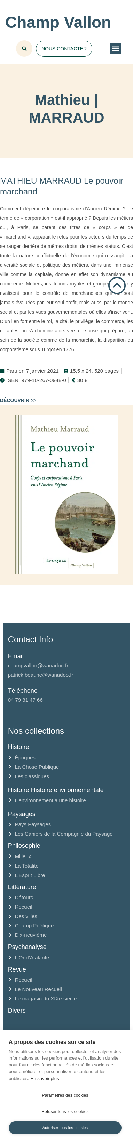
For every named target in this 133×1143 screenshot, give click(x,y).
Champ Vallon (58, 22)
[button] (115, 48)
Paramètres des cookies (65, 1095)
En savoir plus (45, 1078)
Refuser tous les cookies (65, 1111)
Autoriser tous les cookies (65, 1128)
